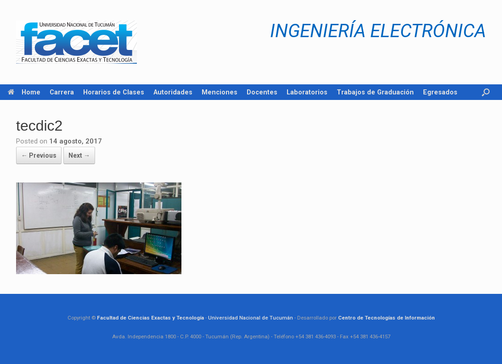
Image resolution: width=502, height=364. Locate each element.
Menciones (219, 92)
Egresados (440, 92)
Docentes (262, 92)
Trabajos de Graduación (375, 92)
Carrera (62, 92)
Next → (79, 155)
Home (24, 92)
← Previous (38, 155)
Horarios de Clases (113, 92)
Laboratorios (307, 92)
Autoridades (172, 92)
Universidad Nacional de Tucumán (250, 317)
